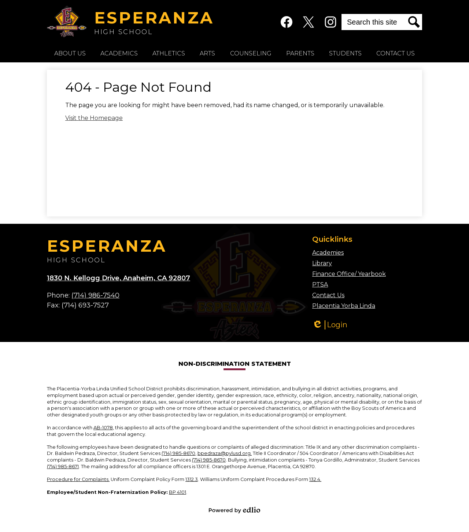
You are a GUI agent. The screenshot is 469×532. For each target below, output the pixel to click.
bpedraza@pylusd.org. (224, 453)
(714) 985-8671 (63, 466)
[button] (70, 53)
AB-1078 (103, 427)
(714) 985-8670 (178, 453)
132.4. (315, 479)
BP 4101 (177, 492)
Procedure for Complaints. (78, 479)
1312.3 (191, 479)
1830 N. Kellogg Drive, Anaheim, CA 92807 (118, 278)
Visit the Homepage (94, 117)
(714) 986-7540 (95, 295)
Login (329, 324)
